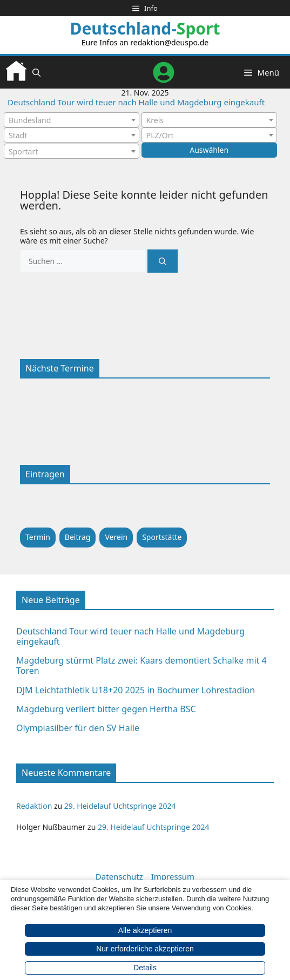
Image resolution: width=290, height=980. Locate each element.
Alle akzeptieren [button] (145, 930)
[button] (36, 72)
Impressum (172, 876)
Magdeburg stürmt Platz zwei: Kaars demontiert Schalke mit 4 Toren (141, 665)
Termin (37, 537)
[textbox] (71, 120)
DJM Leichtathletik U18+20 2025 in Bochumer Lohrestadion (135, 690)
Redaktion (34, 806)
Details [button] (145, 967)
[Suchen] (162, 261)
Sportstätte (161, 537)
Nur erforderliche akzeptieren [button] (145, 948)
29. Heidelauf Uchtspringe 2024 (120, 806)
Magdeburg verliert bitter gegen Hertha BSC (106, 709)
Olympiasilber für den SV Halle (77, 728)
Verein (116, 537)
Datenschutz (119, 876)
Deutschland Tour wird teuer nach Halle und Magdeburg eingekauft (136, 102)
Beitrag (78, 537)
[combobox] (71, 119)
